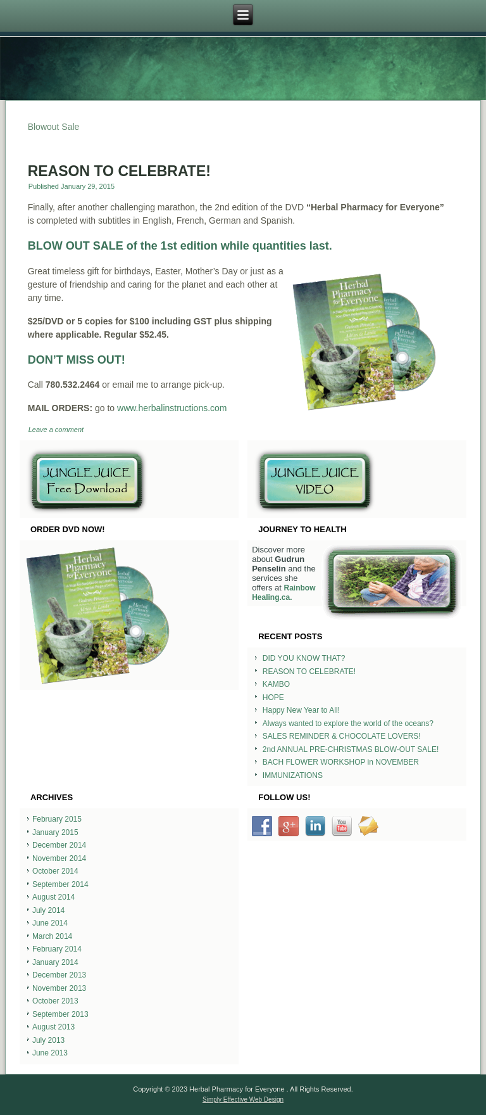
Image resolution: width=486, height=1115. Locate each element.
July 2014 (48, 910)
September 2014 (60, 884)
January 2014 (55, 962)
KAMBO (276, 684)
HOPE (273, 697)
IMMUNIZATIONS (293, 775)
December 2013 (59, 975)
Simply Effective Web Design (243, 1099)
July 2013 (48, 1040)
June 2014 (50, 923)
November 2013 (59, 988)
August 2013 (53, 1027)
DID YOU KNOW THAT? (304, 658)
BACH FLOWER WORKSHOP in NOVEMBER (341, 762)
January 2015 (55, 832)
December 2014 (59, 845)
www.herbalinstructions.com (172, 408)
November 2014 (59, 858)
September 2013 (60, 1014)
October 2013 (55, 1001)
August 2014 (53, 897)
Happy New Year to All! (301, 710)
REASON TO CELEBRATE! (119, 171)
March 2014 (52, 936)
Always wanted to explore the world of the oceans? (348, 723)
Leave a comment (56, 429)
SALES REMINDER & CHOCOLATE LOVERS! (342, 736)
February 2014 (57, 949)
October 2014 (55, 871)
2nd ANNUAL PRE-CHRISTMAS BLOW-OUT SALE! (351, 749)
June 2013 (50, 1052)
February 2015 (57, 819)
